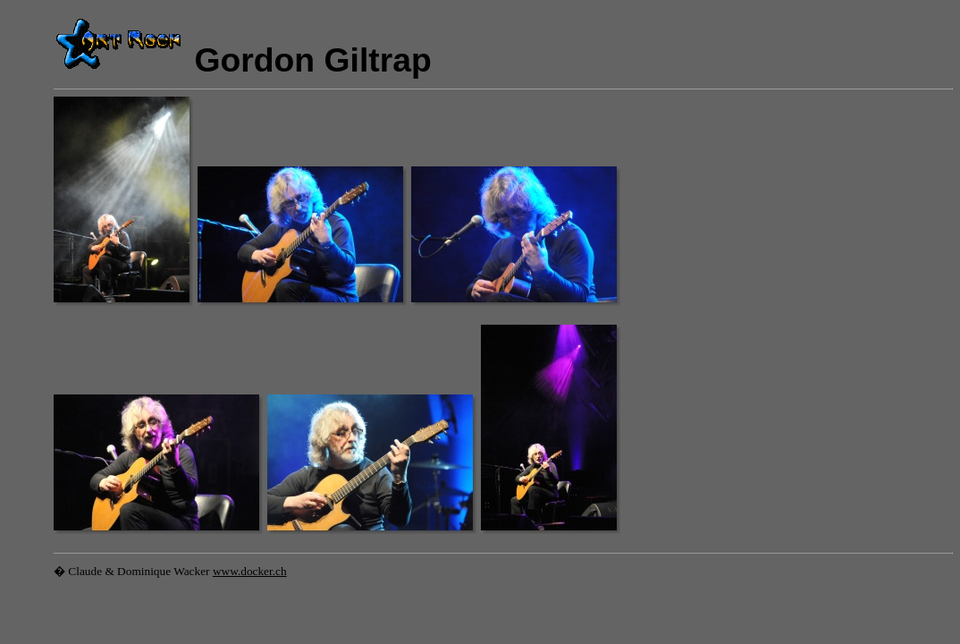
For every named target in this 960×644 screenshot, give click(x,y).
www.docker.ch (250, 571)
